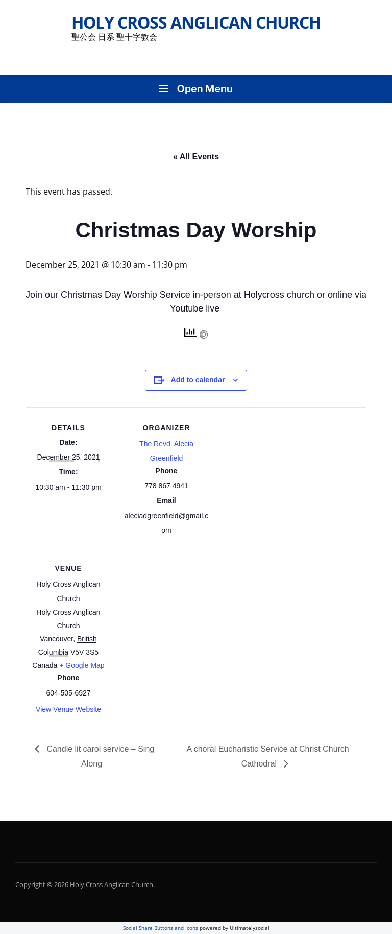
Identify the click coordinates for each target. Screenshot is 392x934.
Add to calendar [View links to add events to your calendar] (198, 380)
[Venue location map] (177, 618)
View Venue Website (68, 709)
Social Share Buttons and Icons (160, 927)
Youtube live (196, 308)
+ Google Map (81, 665)
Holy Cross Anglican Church (196, 22)
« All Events (196, 156)
